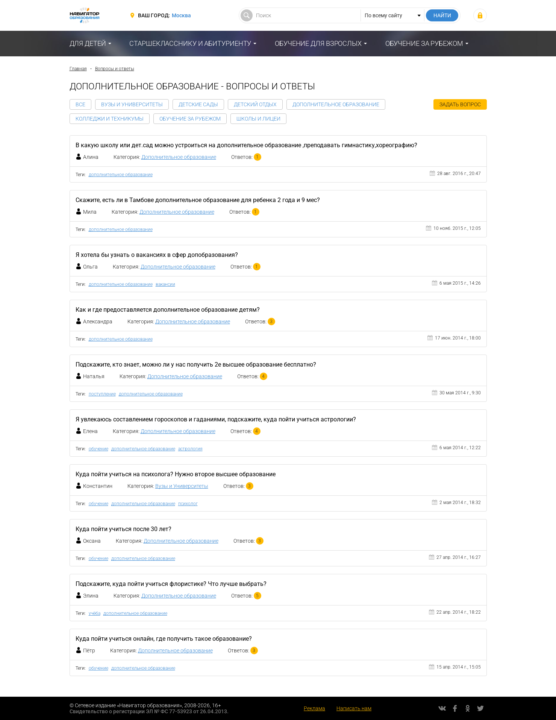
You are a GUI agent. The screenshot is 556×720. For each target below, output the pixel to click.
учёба (94, 613)
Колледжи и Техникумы (110, 119)
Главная (78, 68)
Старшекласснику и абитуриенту (190, 43)
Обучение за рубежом (424, 43)
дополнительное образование (121, 174)
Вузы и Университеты (132, 104)
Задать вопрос (460, 104)
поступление (102, 394)
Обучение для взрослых (318, 43)
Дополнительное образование (335, 104)
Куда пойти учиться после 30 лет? (123, 529)
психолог (188, 503)
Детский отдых (255, 104)
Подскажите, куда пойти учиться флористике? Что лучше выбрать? (171, 583)
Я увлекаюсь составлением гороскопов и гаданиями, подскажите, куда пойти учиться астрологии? (216, 419)
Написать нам (353, 708)
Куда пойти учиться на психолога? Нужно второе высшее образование (176, 474)
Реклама (314, 708)
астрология (190, 448)
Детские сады (198, 104)
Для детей (88, 43)
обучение (98, 448)
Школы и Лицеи (258, 119)
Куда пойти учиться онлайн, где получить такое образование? (164, 638)
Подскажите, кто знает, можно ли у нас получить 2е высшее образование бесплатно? (196, 364)
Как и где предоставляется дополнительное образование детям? (168, 309)
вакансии (165, 284)
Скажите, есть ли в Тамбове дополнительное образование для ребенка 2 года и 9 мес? (198, 200)
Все (80, 104)
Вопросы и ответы (114, 68)
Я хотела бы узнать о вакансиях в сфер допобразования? (157, 254)
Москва (181, 15)
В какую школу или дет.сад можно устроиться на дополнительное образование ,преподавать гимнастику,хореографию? (246, 145)
